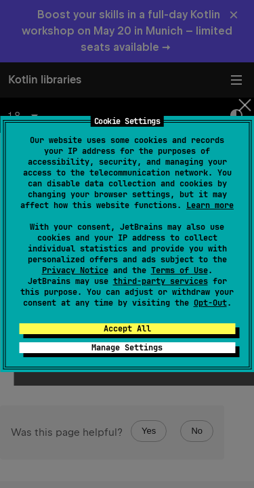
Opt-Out (210, 303)
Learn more (210, 205)
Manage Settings (127, 347)
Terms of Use (179, 270)
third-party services (160, 281)
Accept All (127, 328)
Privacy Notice (75, 270)
